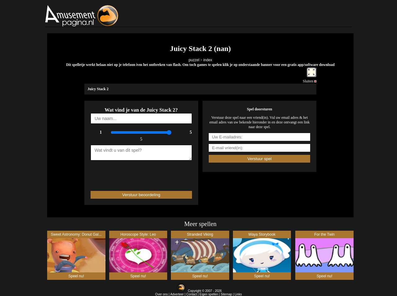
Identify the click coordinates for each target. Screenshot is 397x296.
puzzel (194, 60)
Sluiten (309, 81)
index (207, 60)
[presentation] (127, 173)
